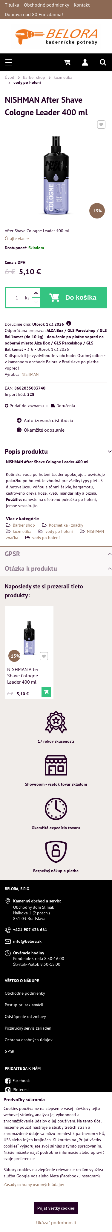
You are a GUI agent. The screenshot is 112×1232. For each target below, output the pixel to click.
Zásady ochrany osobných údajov (34, 1184)
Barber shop (24, 525)
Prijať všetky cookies (56, 1208)
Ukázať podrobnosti (56, 1222)
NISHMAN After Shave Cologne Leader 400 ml (23, 675)
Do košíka (80, 297)
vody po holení (59, 531)
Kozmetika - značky (66, 525)
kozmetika (22, 531)
